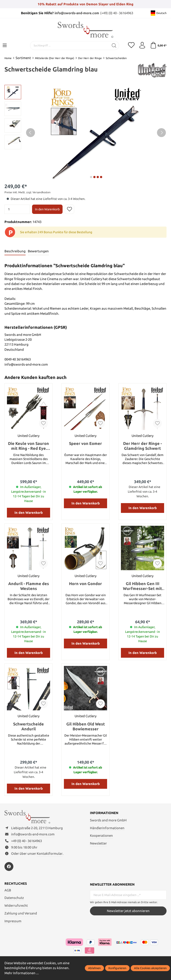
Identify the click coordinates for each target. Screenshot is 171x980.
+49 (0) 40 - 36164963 (26, 841)
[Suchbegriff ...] (69, 45)
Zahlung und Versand (20, 914)
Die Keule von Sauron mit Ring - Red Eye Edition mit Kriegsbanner (28, 446)
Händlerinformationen (107, 828)
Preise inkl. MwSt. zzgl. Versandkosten (27, 192)
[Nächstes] (161, 132)
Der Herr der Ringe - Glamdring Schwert (142, 445)
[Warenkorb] (158, 45)
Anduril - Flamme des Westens (28, 586)
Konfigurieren (117, 968)
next (91, 177)
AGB (7, 890)
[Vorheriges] (30, 132)
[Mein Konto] (142, 45)
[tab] (15, 251)
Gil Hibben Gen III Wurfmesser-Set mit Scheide (142, 586)
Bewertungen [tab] (38, 251)
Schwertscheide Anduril (28, 726)
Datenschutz (14, 898)
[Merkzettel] (131, 45)
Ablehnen (94, 968)
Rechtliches (15, 884)
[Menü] (4, 45)
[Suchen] (114, 45)
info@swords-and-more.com (77, 13)
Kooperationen (101, 836)
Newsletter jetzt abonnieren (128, 911)
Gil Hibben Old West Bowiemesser (85, 726)
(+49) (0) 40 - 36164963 (116, 13)
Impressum (12, 921)
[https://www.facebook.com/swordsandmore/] (8, 866)
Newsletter (98, 843)
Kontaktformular (50, 854)
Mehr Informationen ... (21, 973)
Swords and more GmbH (108, 820)
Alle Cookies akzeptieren (150, 968)
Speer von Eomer (85, 443)
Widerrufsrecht (16, 906)
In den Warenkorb (47, 209)
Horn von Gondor (85, 584)
